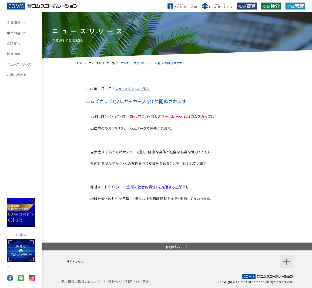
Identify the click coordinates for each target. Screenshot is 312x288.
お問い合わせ (17, 75)
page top (177, 246)
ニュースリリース (19, 64)
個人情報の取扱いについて (81, 281)
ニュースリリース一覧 (101, 63)
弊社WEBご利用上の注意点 (128, 281)
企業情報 (14, 22)
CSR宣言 (13, 43)
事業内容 (14, 33)
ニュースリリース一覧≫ (132, 88)
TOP (80, 63)
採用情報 (14, 54)
